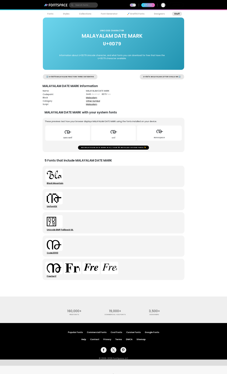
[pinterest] (123, 358)
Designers (159, 13)
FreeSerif (52, 283)
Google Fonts (152, 340)
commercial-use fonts (115, 323)
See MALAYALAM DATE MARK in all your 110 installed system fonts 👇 (113, 148)
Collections (85, 13)
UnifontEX (52, 209)
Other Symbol (93, 101)
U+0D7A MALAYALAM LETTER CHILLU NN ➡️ (162, 77)
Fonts (50, 13)
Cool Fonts (116, 340)
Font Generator (109, 13)
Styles (66, 13)
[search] (83, 5)
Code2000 (53, 259)
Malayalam (91, 97)
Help (83, 347)
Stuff (177, 13)
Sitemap (141, 347)
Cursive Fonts (133, 340)
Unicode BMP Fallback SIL (60, 234)
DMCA (129, 347)
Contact (94, 347)
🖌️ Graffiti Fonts (135, 13)
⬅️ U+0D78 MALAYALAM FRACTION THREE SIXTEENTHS (70, 77)
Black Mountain (55, 185)
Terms (118, 347)
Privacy (107, 347)
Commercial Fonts (97, 340)
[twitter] (113, 358)
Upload (148, 5)
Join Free (176, 5)
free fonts (74, 323)
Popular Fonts (75, 340)
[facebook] (104, 358)
